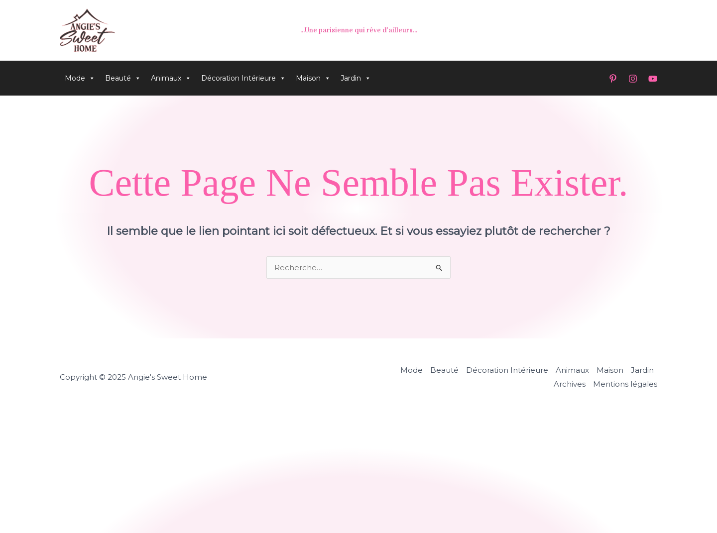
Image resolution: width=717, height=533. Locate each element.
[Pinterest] (612, 78)
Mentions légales (625, 384)
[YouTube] (652, 78)
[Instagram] (632, 78)
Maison (313, 78)
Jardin (356, 78)
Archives (570, 384)
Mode (80, 78)
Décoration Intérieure (243, 78)
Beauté (123, 78)
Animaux (171, 78)
